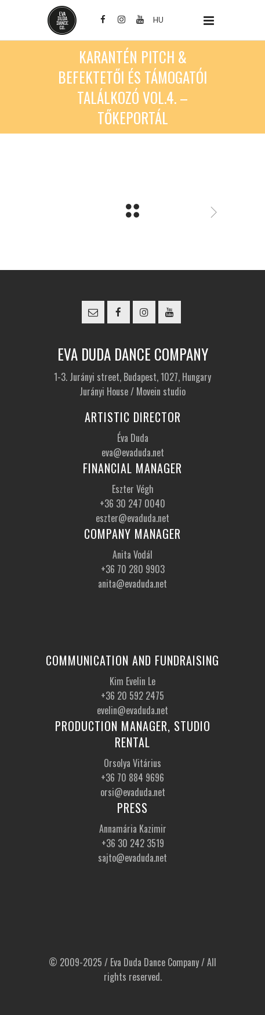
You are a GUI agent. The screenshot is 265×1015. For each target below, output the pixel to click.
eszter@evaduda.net (132, 518)
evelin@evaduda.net (132, 710)
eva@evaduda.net (132, 452)
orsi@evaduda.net (132, 792)
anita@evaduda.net (132, 584)
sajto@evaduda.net (132, 858)
